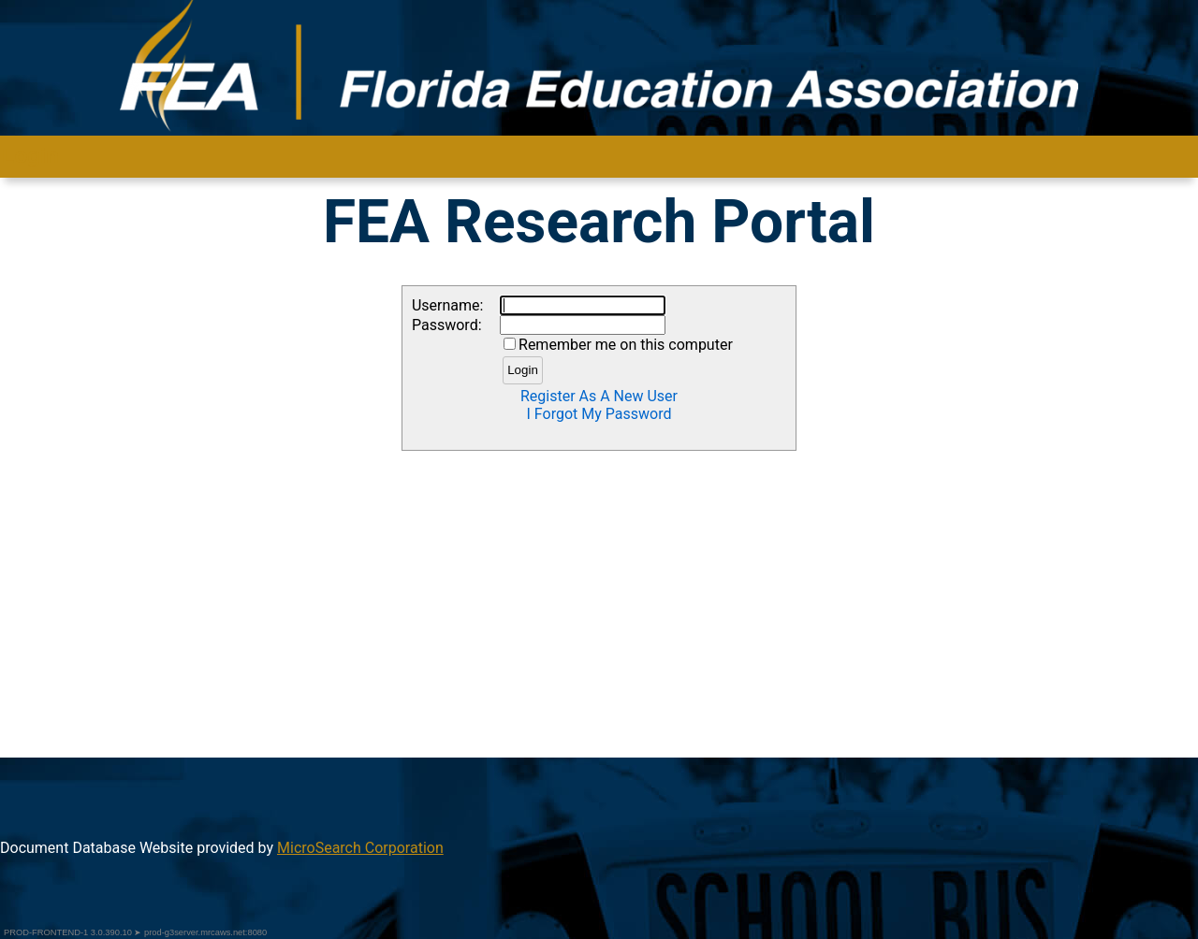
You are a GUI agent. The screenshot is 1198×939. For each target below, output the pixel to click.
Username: (447, 305)
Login (522, 370)
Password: (447, 325)
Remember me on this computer (626, 345)
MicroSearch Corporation (360, 848)
